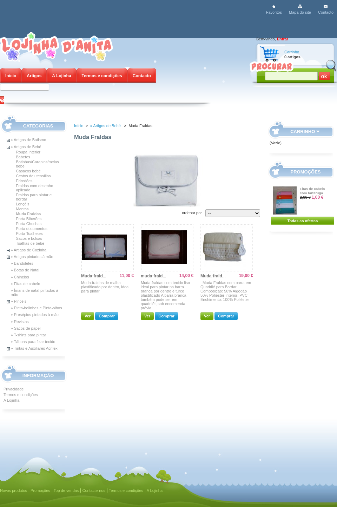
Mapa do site (300, 12)
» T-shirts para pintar (28, 335)
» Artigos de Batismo (28, 140)
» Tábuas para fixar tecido (33, 342)
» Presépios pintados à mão (35, 314)
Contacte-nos (93, 490)
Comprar (107, 316)
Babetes (23, 157)
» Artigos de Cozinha (29, 250)
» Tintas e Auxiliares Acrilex (34, 348)
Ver (88, 316)
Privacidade (14, 389)
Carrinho (291, 52)
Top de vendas (66, 490)
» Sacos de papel (26, 328)
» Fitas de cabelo (25, 284)
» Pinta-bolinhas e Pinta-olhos (36, 308)
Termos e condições (102, 75)
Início (10, 75)
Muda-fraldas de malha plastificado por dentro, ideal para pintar (105, 287)
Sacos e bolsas (29, 238)
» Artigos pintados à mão (32, 257)
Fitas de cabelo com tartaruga (312, 191)
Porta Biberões (29, 219)
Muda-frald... (93, 276)
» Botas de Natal (25, 270)
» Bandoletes (22, 263)
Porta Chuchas (29, 224)
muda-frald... (153, 276)
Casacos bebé (28, 171)
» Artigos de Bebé (26, 147)
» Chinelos (20, 277)
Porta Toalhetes (29, 233)
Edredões (24, 181)
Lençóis (22, 204)
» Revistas (20, 322)
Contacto (325, 12)
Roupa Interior (28, 152)
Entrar (282, 39)
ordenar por (192, 213)
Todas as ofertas (303, 221)
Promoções (306, 172)
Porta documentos (31, 228)
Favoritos (274, 12)
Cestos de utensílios (33, 176)
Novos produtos (13, 490)
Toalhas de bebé (30, 243)
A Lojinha (61, 75)
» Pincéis (19, 301)
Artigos (34, 75)
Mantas (22, 209)
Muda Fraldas (28, 214)
